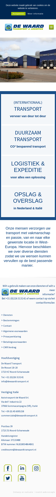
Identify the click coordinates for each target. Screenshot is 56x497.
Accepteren (18, 14)
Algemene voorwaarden (15, 331)
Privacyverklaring (12, 336)
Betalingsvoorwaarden (15, 341)
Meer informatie (35, 14)
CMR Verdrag (9, 347)
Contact (7, 325)
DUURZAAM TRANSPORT (28, 135)
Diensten (8, 314)
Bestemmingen (11, 320)
